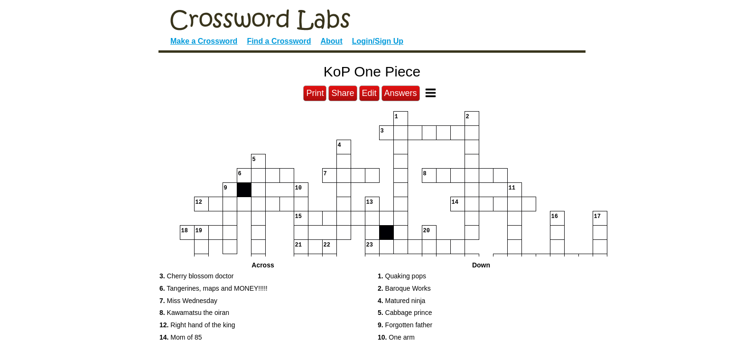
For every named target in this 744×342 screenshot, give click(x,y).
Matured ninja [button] (401, 300)
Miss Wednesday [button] (188, 300)
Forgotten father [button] (405, 325)
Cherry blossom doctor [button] (196, 276)
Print (315, 93)
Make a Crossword (203, 41)
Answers (400, 93)
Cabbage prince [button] (405, 312)
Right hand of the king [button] (197, 325)
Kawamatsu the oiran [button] (194, 312)
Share (342, 93)
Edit (369, 93)
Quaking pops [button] (402, 276)
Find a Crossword (279, 41)
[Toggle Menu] (430, 93)
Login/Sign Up (377, 41)
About (332, 41)
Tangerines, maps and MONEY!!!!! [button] (213, 288)
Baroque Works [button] (404, 288)
